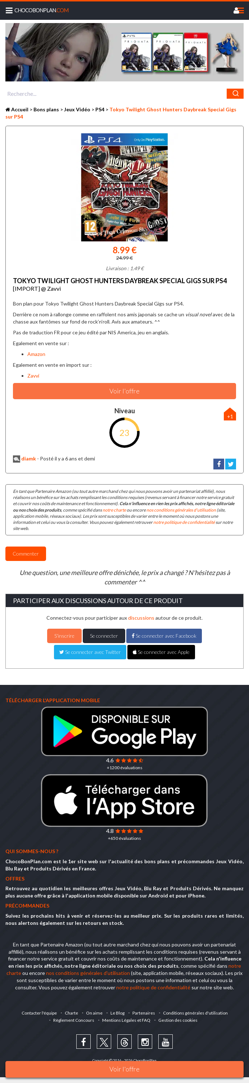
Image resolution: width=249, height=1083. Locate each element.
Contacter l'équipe (39, 1013)
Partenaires (143, 1013)
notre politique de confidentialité (184, 522)
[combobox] (124, 94)
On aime (94, 1013)
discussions (141, 618)
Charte (71, 1013)
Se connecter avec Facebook (164, 636)
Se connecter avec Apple (161, 652)
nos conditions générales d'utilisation (181, 510)
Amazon (36, 354)
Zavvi (33, 376)
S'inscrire (64, 636)
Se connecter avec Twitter (90, 652)
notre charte (114, 510)
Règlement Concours (73, 1020)
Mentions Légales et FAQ (126, 1020)
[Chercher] (235, 94)
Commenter (26, 554)
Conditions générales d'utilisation (195, 1013)
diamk (24, 458)
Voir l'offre (124, 1069)
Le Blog (117, 1013)
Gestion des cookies (178, 1020)
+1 (230, 416)
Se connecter (104, 636)
